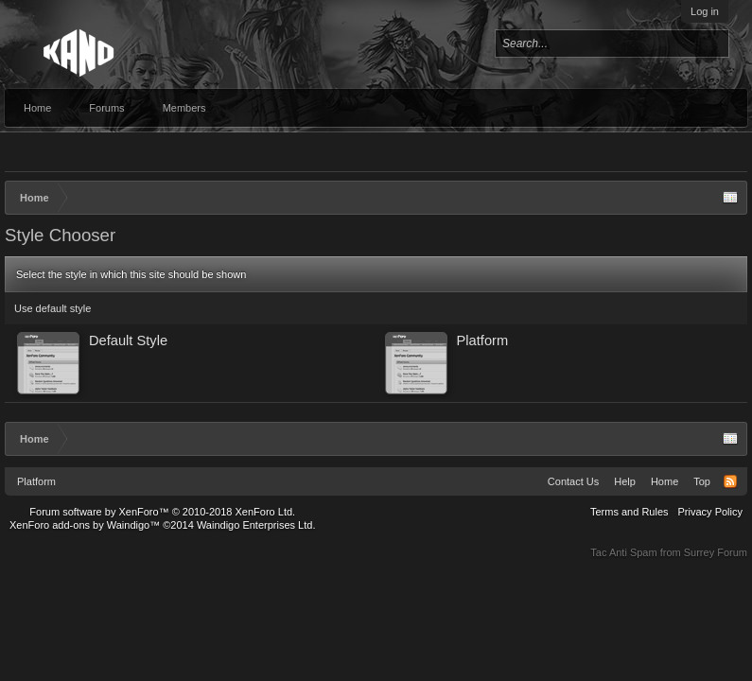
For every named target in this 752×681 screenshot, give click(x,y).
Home (37, 108)
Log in (705, 11)
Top (701, 481)
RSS (730, 481)
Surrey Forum (715, 552)
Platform (36, 481)
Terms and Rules (629, 511)
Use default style (52, 308)
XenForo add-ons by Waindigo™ (84, 525)
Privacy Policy (710, 511)
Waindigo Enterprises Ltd (255, 525)
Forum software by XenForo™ (162, 511)
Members (184, 108)
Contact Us (573, 481)
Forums (106, 108)
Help (625, 481)
